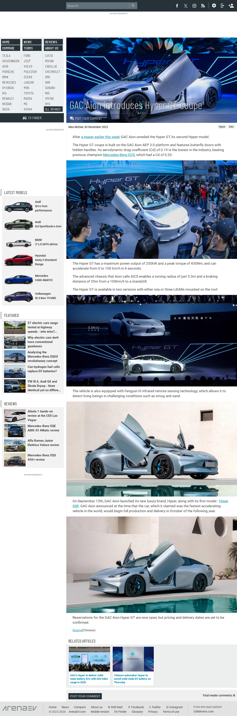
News (28, 42)
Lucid (49, 55)
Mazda (28, 98)
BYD (47, 103)
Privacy (153, 711)
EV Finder (120, 711)
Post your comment (86, 118)
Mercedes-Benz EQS (119, 155)
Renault (8, 98)
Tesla (6, 55)
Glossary (137, 711)
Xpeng (49, 98)
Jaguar (29, 82)
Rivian (49, 61)
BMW (5, 77)
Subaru (50, 87)
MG (25, 103)
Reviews (51, 42)
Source (77, 630)
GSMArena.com (204, 711)
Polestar (30, 71)
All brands (53, 109)
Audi (5, 66)
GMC (47, 77)
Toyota (28, 93)
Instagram (176, 707)
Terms (28, 48)
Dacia (6, 109)
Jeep (27, 61)
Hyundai (8, 87)
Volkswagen (11, 61)
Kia (4, 93)
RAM (47, 82)
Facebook (137, 707)
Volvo (28, 66)
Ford (27, 55)
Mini (26, 87)
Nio (47, 93)
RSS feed (116, 707)
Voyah (28, 109)
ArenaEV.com (77, 711)
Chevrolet (53, 71)
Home (6, 42)
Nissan (7, 103)
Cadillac (51, 66)
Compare (8, 48)
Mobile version (100, 711)
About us (52, 48)
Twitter (156, 707)
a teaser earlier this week (100, 137)
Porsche (8, 71)
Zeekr (28, 77)
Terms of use (171, 711)
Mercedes (9, 82)
